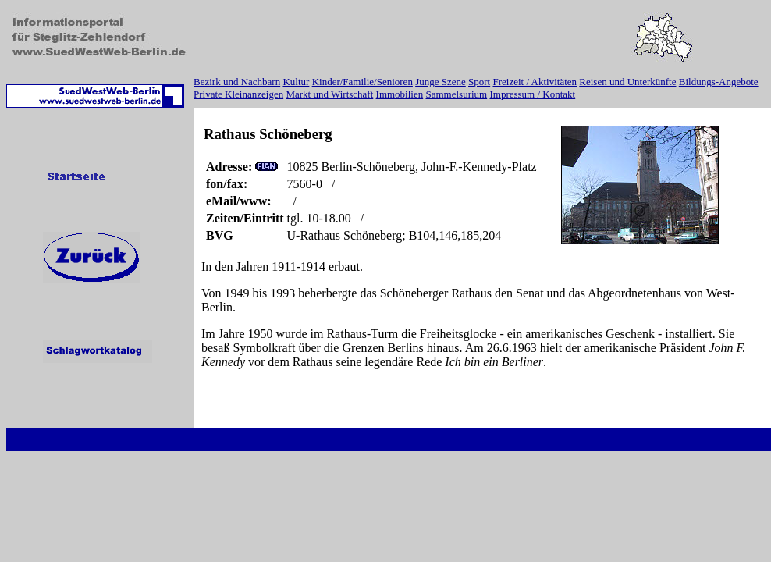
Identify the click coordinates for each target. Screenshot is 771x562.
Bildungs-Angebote (719, 81)
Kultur (295, 81)
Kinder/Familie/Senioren (362, 81)
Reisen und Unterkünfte (627, 81)
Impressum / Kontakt (532, 94)
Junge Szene (440, 81)
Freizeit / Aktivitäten (534, 81)
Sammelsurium (456, 94)
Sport (479, 81)
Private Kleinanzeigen (238, 94)
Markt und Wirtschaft (329, 94)
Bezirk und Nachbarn (237, 81)
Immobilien (400, 94)
